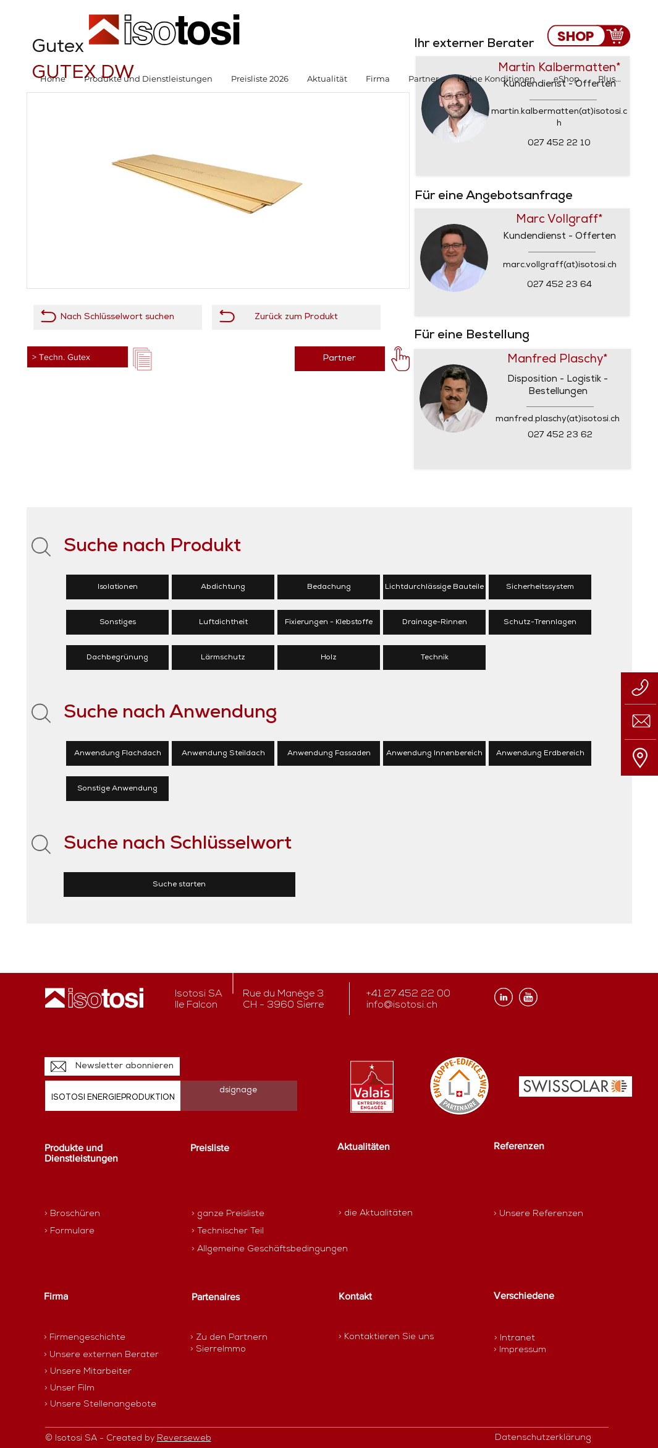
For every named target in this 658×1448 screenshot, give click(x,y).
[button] (148, 79)
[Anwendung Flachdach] (117, 753)
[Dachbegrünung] (117, 657)
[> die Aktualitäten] (376, 1213)
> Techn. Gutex (61, 357)
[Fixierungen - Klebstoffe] (328, 622)
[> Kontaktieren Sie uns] (386, 1336)
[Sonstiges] (117, 622)
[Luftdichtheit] (223, 622)
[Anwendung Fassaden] (328, 753)
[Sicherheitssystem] (540, 587)
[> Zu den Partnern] (233, 1337)
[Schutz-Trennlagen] (540, 622)
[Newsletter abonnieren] (112, 1066)
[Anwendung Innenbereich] (434, 753)
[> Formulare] (98, 1231)
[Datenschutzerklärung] (549, 1438)
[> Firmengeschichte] (92, 1337)
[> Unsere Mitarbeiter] (88, 1371)
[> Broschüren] (92, 1214)
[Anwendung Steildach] (223, 753)
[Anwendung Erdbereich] (540, 753)
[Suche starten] (179, 884)
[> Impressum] (520, 1349)
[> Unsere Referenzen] (538, 1213)
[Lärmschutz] (223, 657)
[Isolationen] (117, 587)
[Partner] (340, 358)
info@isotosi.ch (401, 1005)
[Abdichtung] (223, 587)
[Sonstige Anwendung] (117, 788)
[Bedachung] (328, 587)
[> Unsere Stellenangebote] (100, 1404)
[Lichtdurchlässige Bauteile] (434, 587)
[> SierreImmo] (233, 1349)
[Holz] (328, 657)
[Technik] (434, 657)
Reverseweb (184, 1438)
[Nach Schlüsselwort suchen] (117, 317)
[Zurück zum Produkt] (296, 317)
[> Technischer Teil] (235, 1231)
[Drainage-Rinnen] (434, 622)
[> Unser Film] (69, 1388)
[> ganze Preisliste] (235, 1214)
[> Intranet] (515, 1338)
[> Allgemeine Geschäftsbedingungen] (270, 1249)
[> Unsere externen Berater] (101, 1355)
